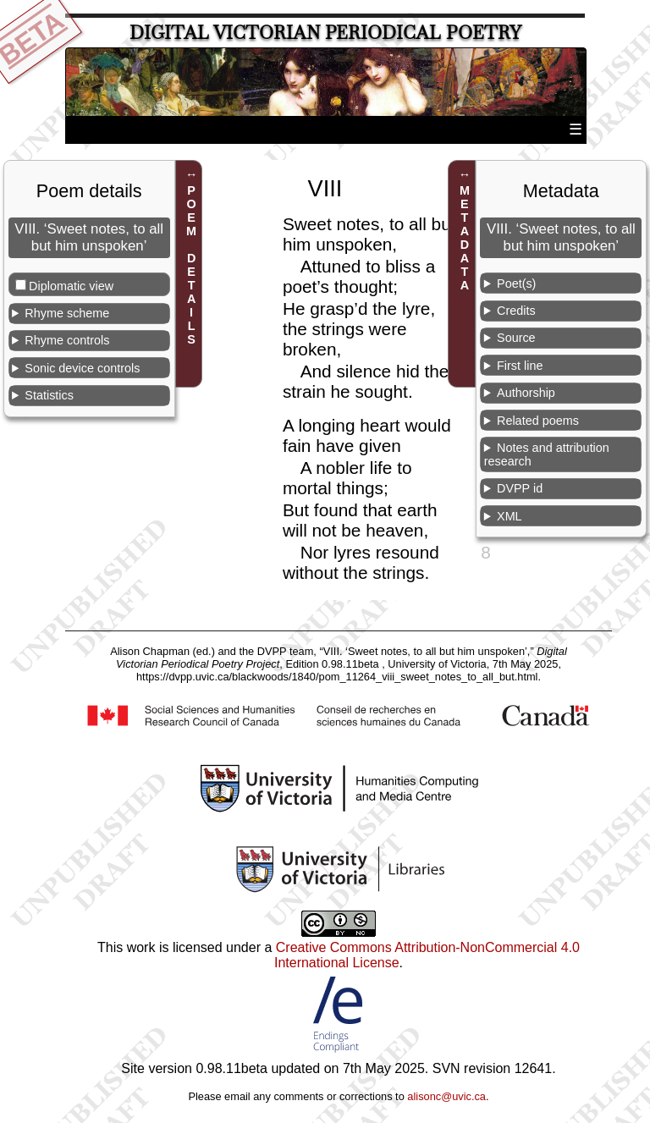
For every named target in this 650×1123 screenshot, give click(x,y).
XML (509, 516)
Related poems (538, 420)
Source (516, 337)
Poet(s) (516, 283)
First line (520, 365)
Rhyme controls (67, 340)
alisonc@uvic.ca (446, 1096)
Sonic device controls (82, 368)
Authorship (526, 392)
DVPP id (520, 488)
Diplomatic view (71, 286)
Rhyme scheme (67, 313)
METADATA (464, 238)
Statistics (49, 395)
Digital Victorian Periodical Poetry (325, 32)
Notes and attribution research (546, 454)
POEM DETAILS (191, 265)
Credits (516, 310)
